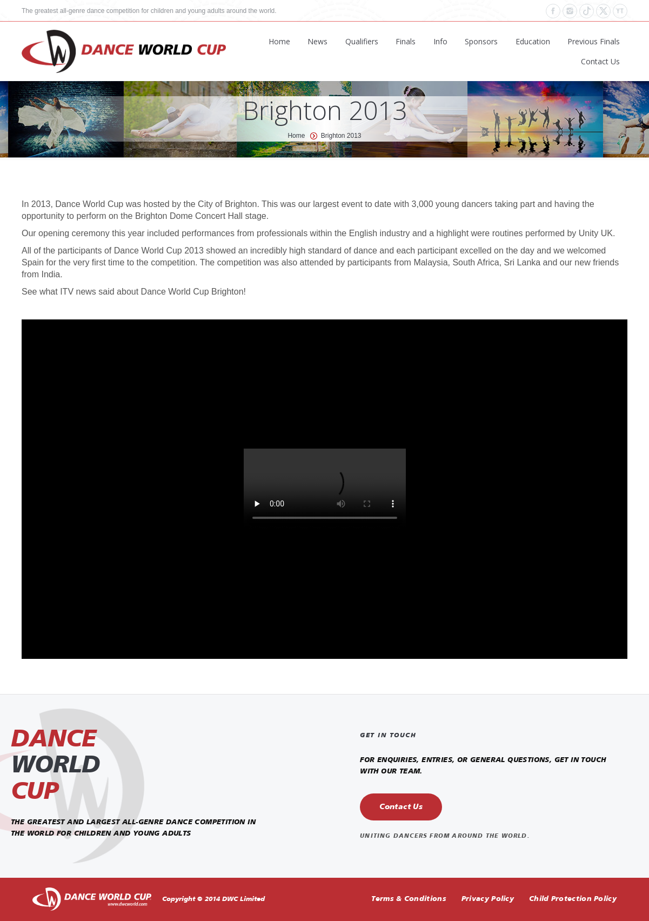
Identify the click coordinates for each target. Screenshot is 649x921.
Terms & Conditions (408, 899)
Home (296, 135)
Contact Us (401, 807)
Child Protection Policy (573, 899)
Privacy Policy (487, 899)
